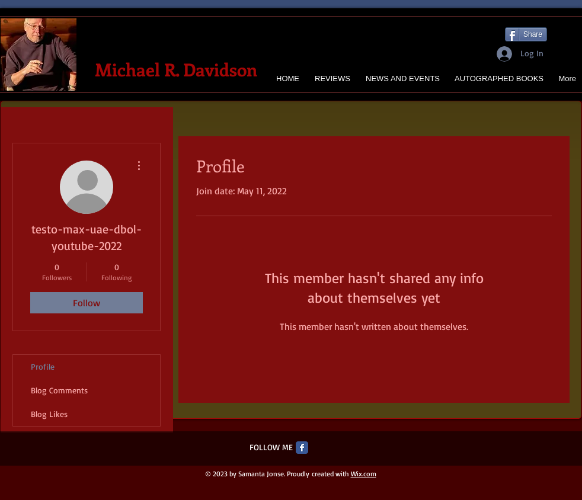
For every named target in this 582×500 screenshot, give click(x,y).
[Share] (526, 34)
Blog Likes (49, 414)
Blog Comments (59, 390)
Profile (43, 366)
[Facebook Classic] (302, 447)
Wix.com (363, 473)
